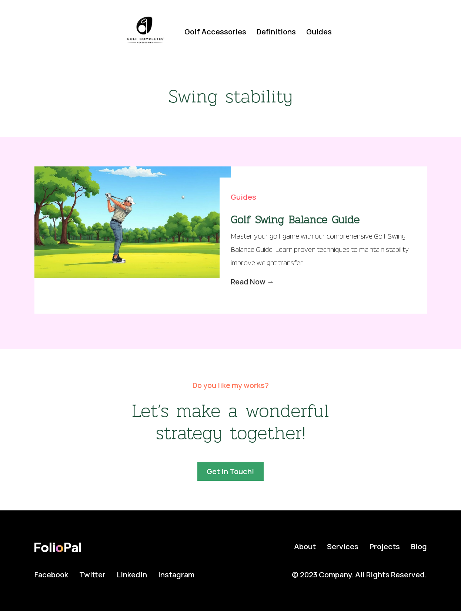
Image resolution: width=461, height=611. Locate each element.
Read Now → (252, 282)
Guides (319, 32)
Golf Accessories (215, 32)
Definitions (276, 32)
